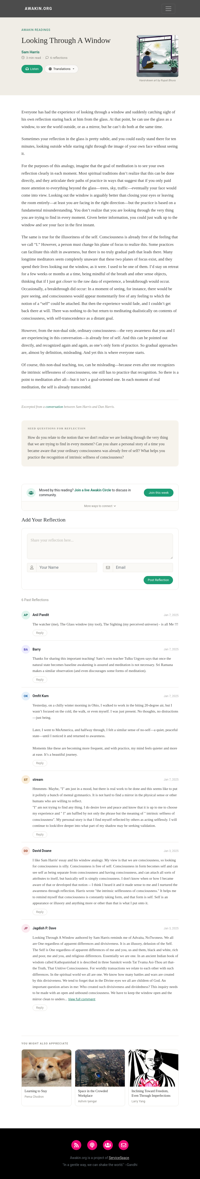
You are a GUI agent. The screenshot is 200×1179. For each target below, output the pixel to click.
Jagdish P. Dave (44, 928)
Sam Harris (30, 52)
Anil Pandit (41, 615)
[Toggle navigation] (168, 9)
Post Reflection (158, 580)
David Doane (42, 851)
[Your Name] (66, 567)
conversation (54, 407)
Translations (59, 69)
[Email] (143, 567)
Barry (37, 649)
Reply (40, 633)
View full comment (81, 999)
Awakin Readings (35, 30)
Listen (32, 69)
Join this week (159, 492)
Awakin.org (38, 8)
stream (38, 779)
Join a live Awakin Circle (92, 490)
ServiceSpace (119, 1158)
